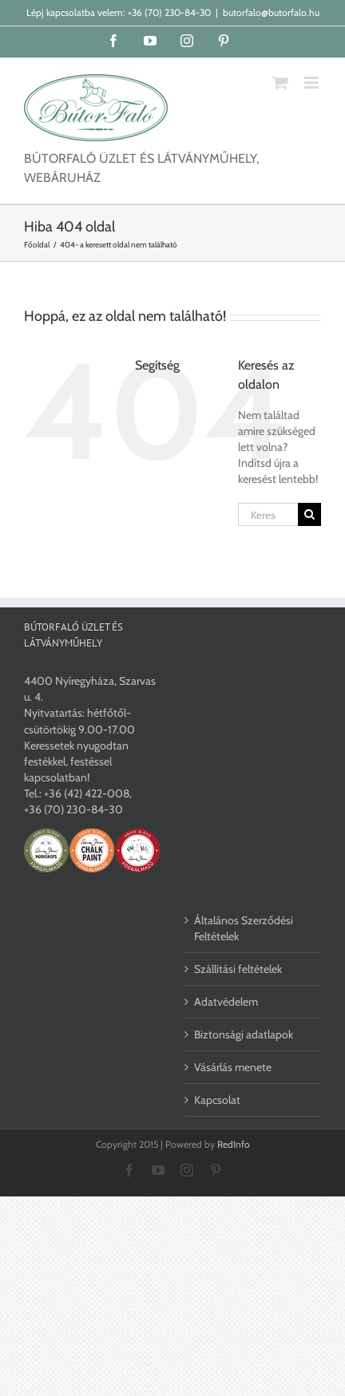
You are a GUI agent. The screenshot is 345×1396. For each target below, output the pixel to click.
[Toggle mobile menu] (312, 82)
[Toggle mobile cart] (280, 82)
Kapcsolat (217, 1100)
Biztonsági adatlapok (243, 1034)
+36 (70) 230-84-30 (169, 12)
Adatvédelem (226, 1002)
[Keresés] (309, 514)
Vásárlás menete (233, 1067)
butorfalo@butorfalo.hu (271, 12)
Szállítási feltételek (238, 969)
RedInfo (233, 1144)
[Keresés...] (268, 514)
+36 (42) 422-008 (86, 793)
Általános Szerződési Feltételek (243, 928)
